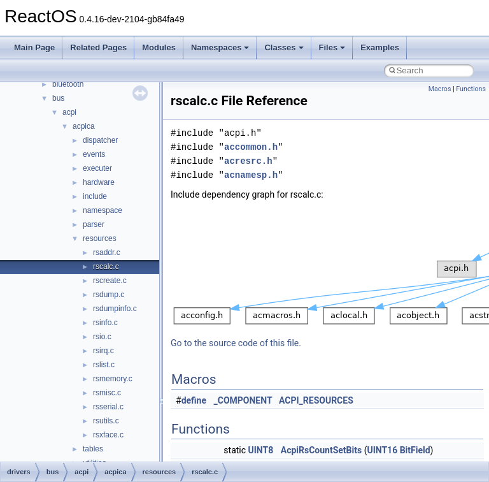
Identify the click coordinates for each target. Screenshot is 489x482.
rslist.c (104, 364)
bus (58, 98)
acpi (69, 112)
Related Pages (98, 47)
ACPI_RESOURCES (316, 400)
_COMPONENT (243, 400)
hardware (99, 182)
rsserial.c (108, 406)
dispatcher (100, 140)
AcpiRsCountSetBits (321, 450)
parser (93, 224)
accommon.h (251, 147)
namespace (102, 210)
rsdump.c (108, 294)
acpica (84, 126)
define (193, 400)
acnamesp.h (251, 175)
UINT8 (261, 450)
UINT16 (382, 450)
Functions (471, 89)
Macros (440, 89)
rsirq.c (103, 350)
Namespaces (220, 47)
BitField (415, 450)
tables (93, 448)
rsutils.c (106, 420)
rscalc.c (106, 266)
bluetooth (67, 84)
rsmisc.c (107, 392)
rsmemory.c (112, 378)
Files (332, 47)
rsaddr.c (106, 252)
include (95, 196)
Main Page (34, 47)
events (94, 154)
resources (100, 238)
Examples (379, 47)
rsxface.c (108, 434)
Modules (159, 47)
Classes (283, 47)
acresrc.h (248, 161)
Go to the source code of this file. (236, 343)
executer (97, 168)
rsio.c (102, 336)
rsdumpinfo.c (115, 308)
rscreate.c (110, 280)
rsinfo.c (105, 322)
